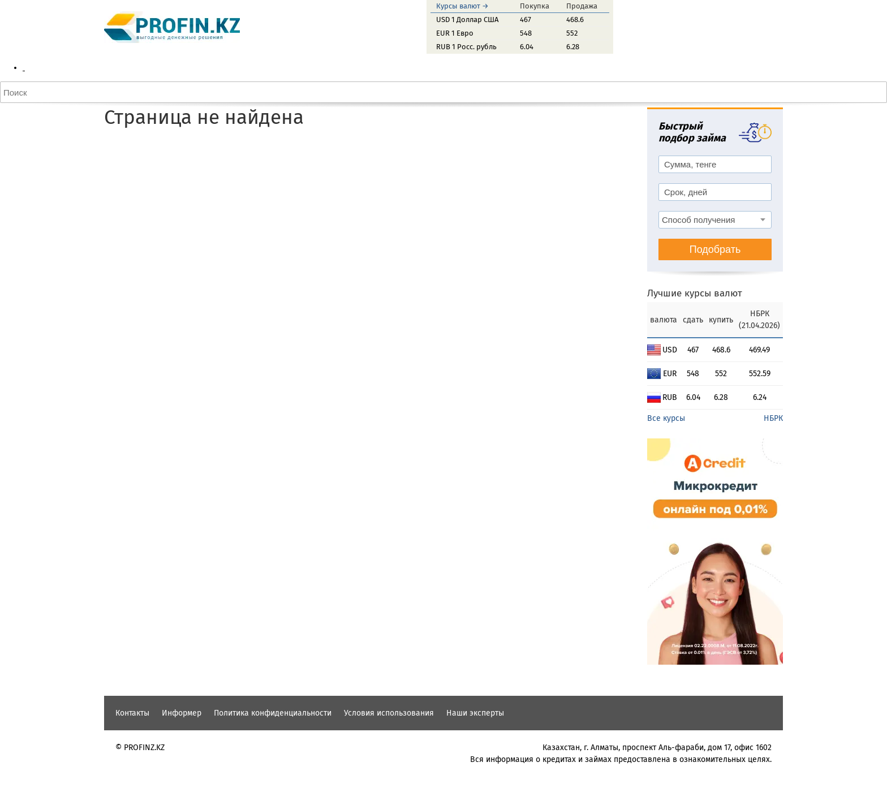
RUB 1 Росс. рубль (466, 46)
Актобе (58, 91)
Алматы (59, 79)
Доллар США (68, 139)
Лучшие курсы (71, 174)
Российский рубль (78, 162)
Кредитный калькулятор (90, 198)
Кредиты (38, 186)
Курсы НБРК (67, 103)
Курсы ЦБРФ (68, 115)
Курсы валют (47, 67)
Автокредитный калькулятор (98, 222)
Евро (54, 151)
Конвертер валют (77, 127)
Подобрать (715, 415)
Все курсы (666, 584)
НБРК (773, 584)
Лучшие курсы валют (694, 460)
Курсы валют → (462, 6)
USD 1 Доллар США (467, 19)
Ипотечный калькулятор (90, 210)
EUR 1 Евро (454, 33)
